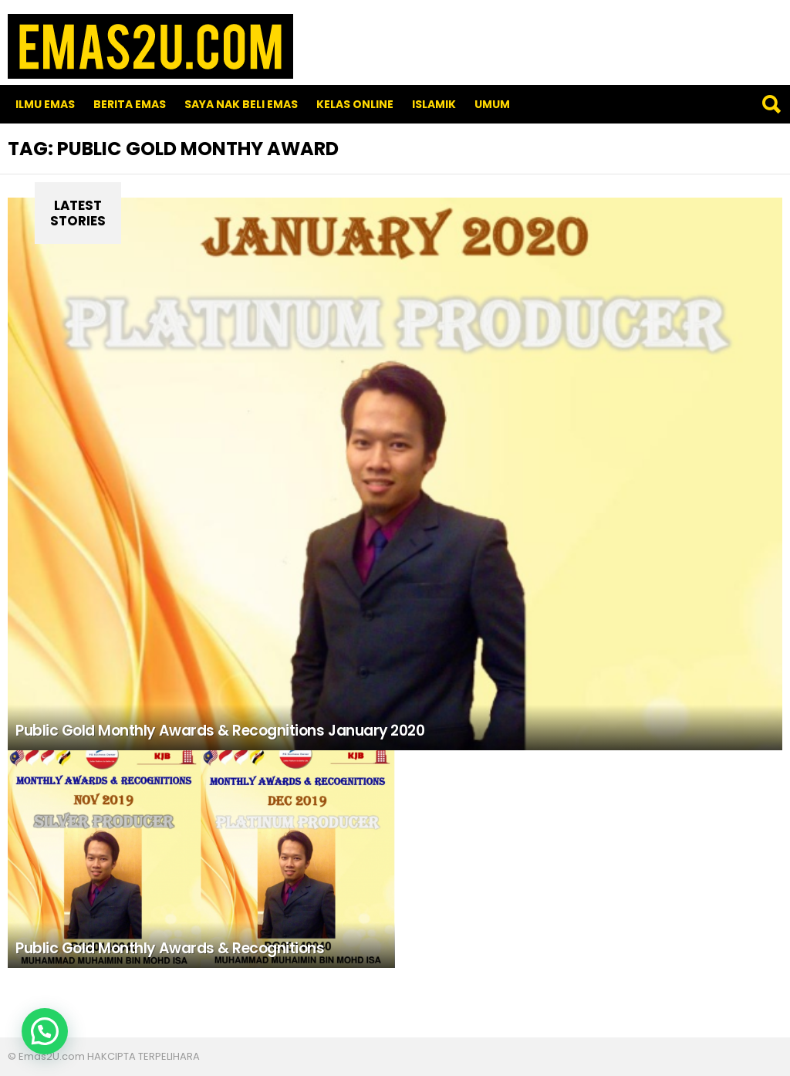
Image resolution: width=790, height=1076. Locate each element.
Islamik (434, 104)
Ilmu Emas (45, 104)
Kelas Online (354, 104)
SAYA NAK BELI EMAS (241, 104)
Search (770, 104)
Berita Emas (129, 104)
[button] (45, 1031)
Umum (492, 104)
